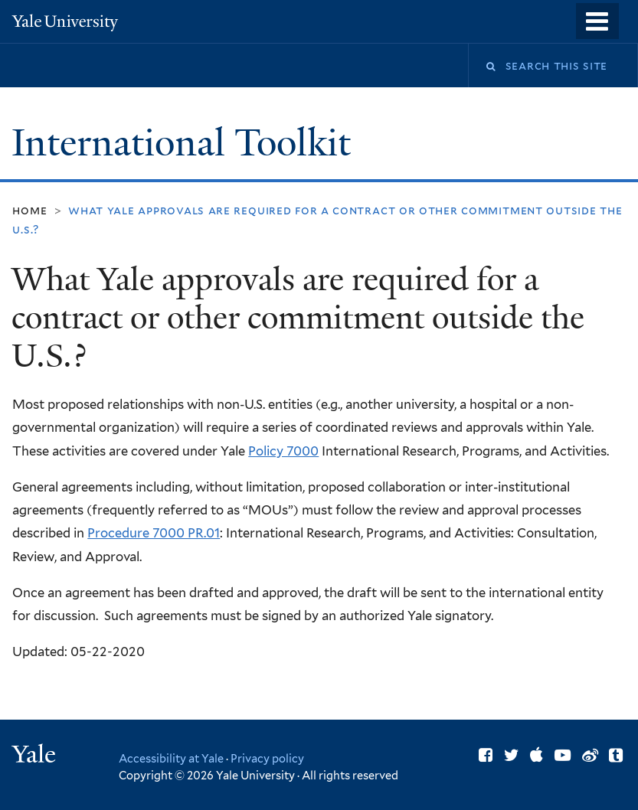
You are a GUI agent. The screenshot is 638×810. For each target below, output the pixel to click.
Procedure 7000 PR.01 (153, 533)
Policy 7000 (283, 451)
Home (29, 210)
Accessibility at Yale (171, 758)
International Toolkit (185, 143)
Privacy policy (267, 758)
